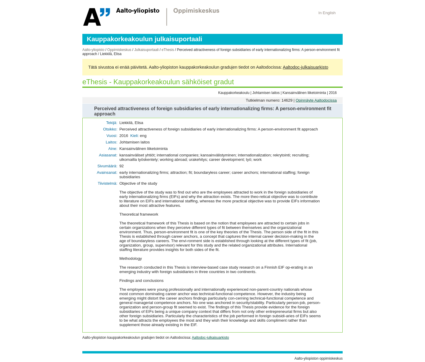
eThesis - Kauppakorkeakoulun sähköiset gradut (158, 82)
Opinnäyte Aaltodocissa (316, 100)
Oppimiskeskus (119, 50)
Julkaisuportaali (146, 50)
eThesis (167, 50)
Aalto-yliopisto (93, 50)
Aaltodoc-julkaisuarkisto (305, 67)
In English (327, 13)
